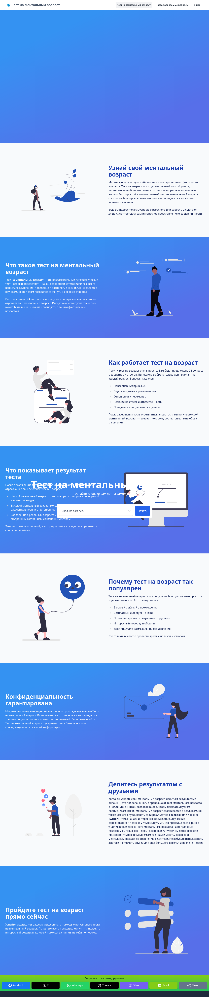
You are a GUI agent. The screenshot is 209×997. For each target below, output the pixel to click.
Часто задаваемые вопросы (172, 4)
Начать (142, 511)
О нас (197, 4)
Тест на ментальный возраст (33, 5)
